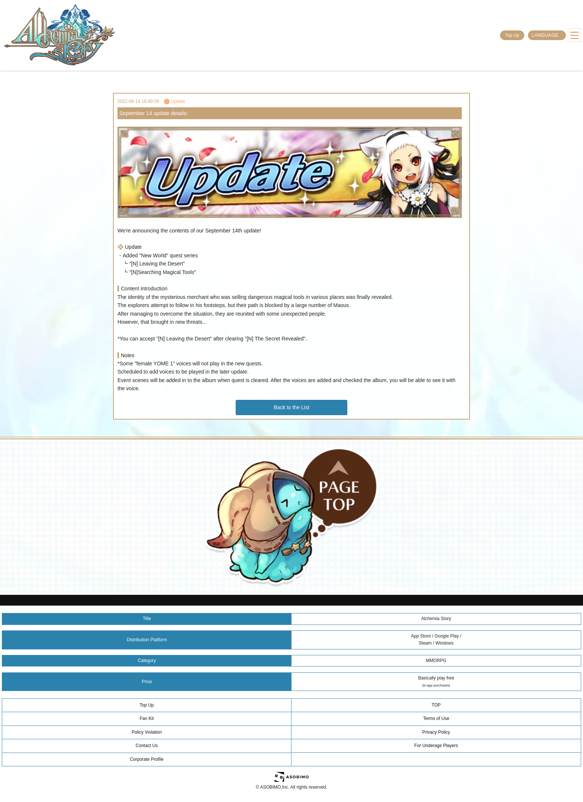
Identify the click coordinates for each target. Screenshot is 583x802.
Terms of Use (436, 718)
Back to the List (291, 407)
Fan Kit (146, 718)
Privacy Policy (436, 732)
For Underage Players (436, 745)
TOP (436, 705)
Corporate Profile (147, 759)
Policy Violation (147, 732)
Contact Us (147, 745)
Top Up (512, 35)
